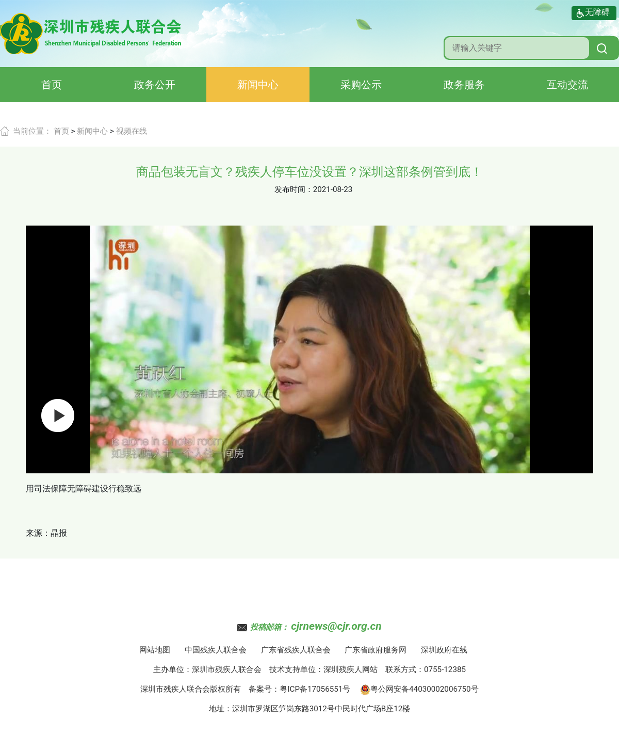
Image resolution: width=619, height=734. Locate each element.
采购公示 (361, 84)
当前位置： (32, 131)
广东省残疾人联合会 (296, 650)
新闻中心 (258, 84)
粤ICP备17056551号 (315, 689)
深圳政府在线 (444, 650)
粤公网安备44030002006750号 (419, 689)
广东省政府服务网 (375, 650)
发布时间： (293, 189)
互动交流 (567, 84)
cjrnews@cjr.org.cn (336, 626)
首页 (51, 84)
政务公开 (154, 84)
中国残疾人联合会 (216, 650)
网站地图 (154, 650)
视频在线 (131, 131)
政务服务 (464, 84)
